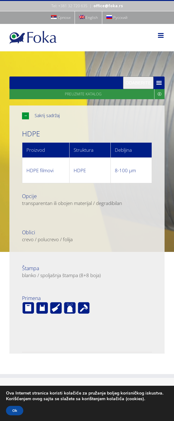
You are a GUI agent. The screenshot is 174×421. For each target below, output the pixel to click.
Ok (14, 410)
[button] (87, 115)
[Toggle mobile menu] (161, 35)
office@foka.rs (108, 6)
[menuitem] (61, 17)
